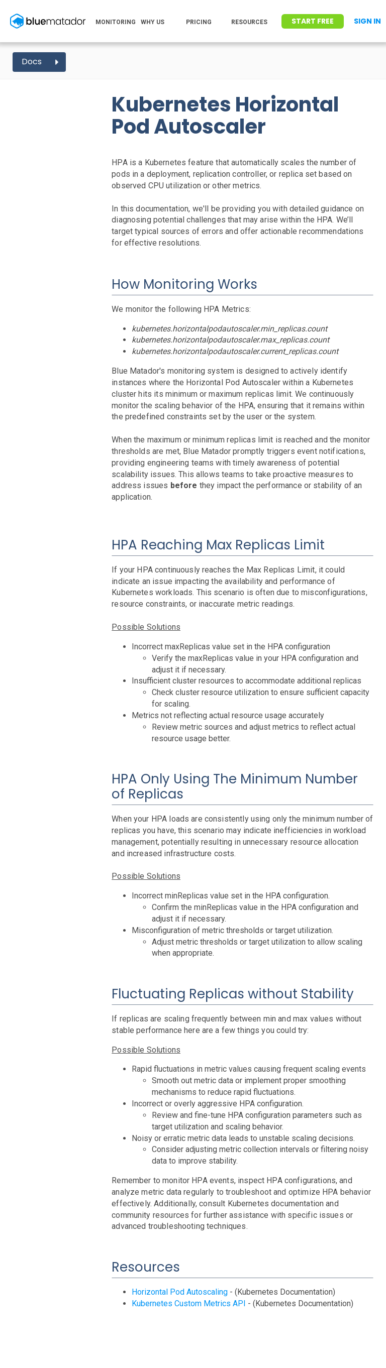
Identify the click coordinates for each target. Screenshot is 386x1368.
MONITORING (115, 22)
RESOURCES (249, 22)
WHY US (152, 22)
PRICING (199, 22)
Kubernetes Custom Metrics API (189, 1303)
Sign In (367, 21)
